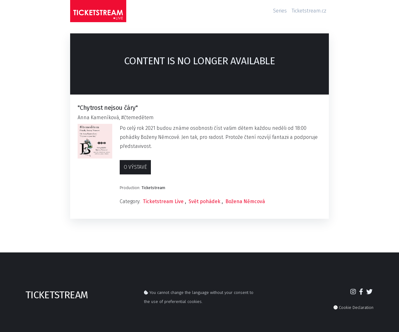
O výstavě (135, 167)
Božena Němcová (245, 201)
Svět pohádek (204, 201)
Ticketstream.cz (309, 11)
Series (280, 11)
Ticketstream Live (163, 201)
